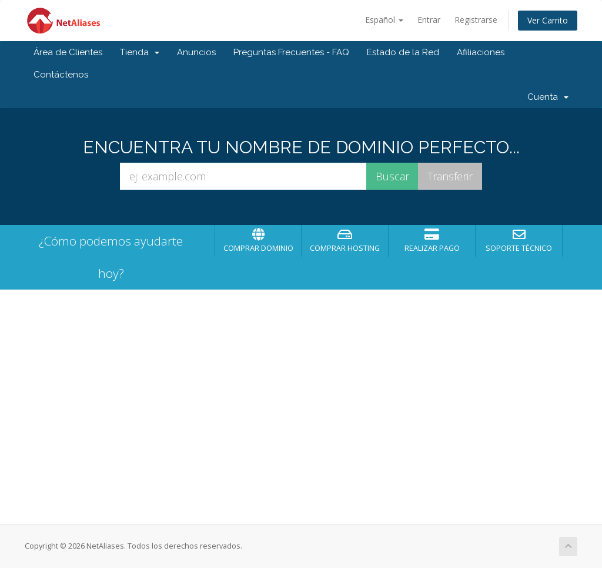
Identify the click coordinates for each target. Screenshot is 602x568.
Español (384, 19)
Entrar (428, 19)
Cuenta (547, 97)
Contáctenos (61, 74)
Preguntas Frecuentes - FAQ (291, 52)
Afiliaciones (480, 52)
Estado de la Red (403, 52)
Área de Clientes (68, 52)
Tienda (139, 52)
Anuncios (196, 52)
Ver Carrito (547, 20)
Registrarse (475, 19)
